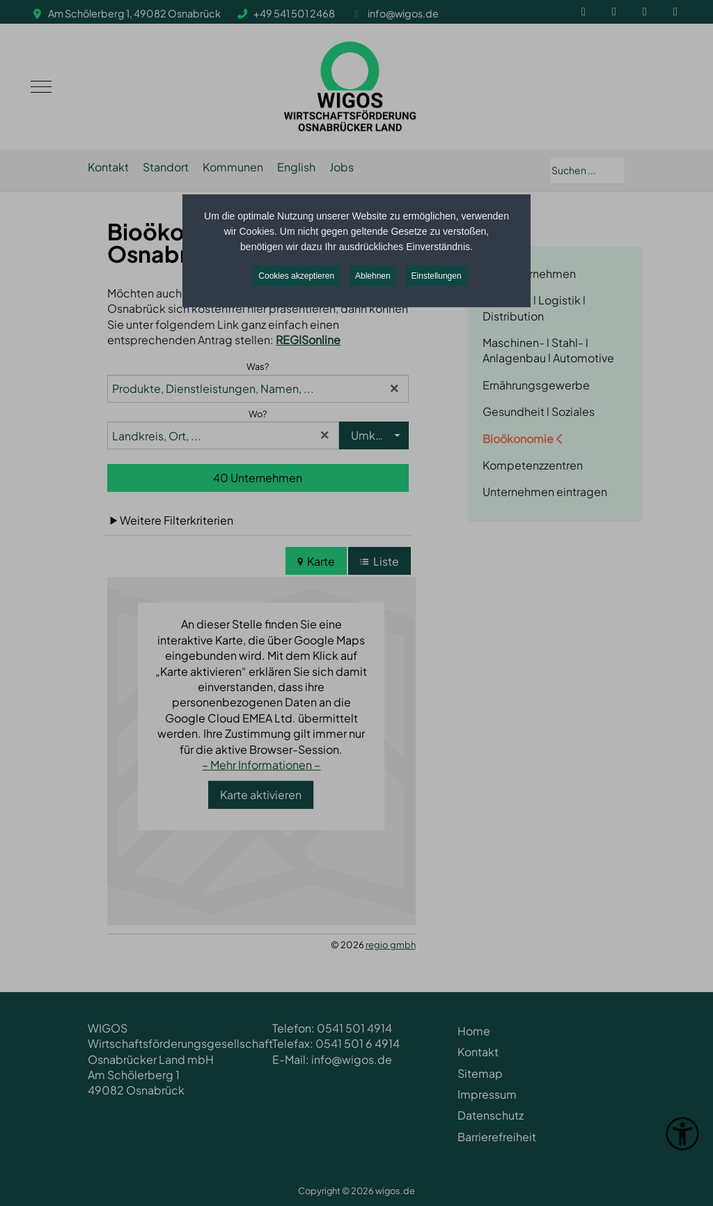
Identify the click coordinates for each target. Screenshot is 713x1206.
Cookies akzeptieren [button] (296, 276)
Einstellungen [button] (437, 276)
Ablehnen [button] (373, 276)
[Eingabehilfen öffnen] (682, 1133)
